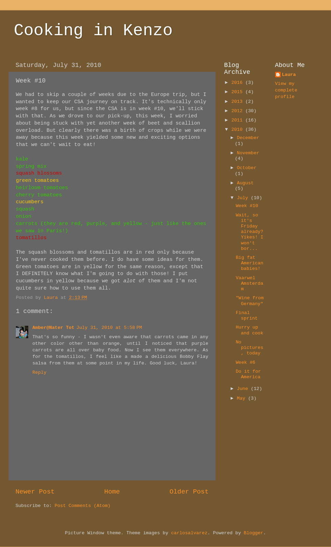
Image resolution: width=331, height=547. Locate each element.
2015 (238, 92)
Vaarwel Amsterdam (249, 283)
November (248, 153)
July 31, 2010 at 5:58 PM (109, 327)
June (244, 388)
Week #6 (245, 362)
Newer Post (35, 492)
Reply (39, 372)
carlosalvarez (189, 533)
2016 (238, 82)
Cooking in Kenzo (93, 30)
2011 (238, 120)
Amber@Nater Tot (53, 327)
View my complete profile (286, 90)
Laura (289, 74)
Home (112, 492)
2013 (238, 101)
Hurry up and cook (249, 330)
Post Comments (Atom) (82, 505)
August (245, 183)
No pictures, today (249, 348)
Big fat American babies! (249, 263)
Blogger (253, 533)
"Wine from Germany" (250, 300)
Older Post (189, 492)
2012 (238, 111)
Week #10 (247, 205)
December (248, 137)
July (244, 198)
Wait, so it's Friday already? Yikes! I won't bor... (249, 232)
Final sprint (247, 315)
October (247, 167)
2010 (238, 129)
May (242, 398)
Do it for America (248, 374)
